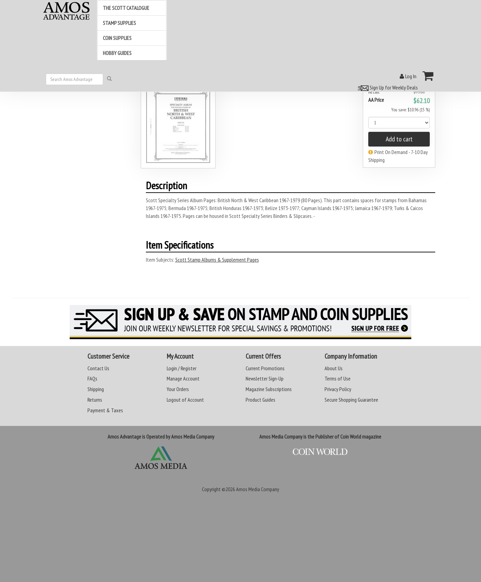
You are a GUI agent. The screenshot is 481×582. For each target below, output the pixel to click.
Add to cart (399, 139)
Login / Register (181, 368)
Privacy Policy (338, 389)
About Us (334, 368)
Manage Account (183, 378)
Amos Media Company (257, 489)
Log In (408, 76)
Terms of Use (338, 378)
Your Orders (178, 389)
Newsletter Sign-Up (265, 378)
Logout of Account (185, 399)
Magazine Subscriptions (269, 389)
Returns (94, 399)
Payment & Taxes (105, 410)
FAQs (92, 378)
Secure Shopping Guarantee (351, 399)
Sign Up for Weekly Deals (387, 87)
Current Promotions (265, 368)
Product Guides (260, 399)
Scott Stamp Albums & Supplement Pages (217, 259)
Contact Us (98, 368)
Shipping (95, 389)
